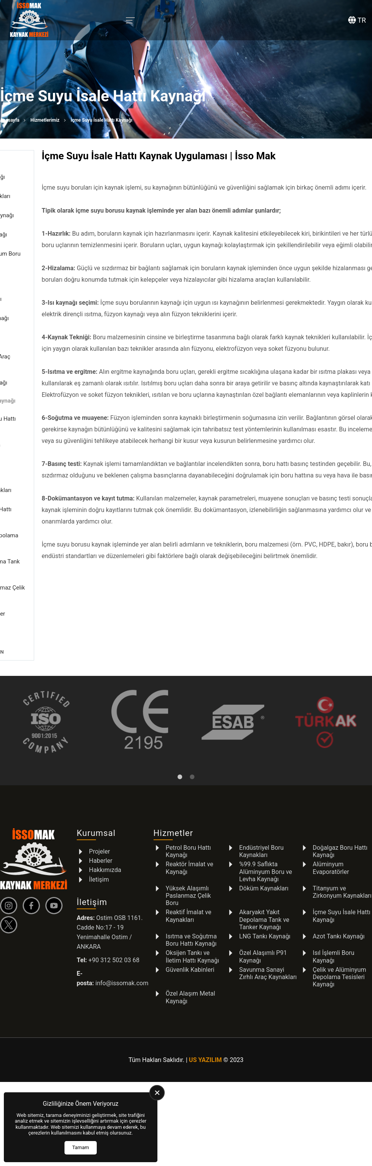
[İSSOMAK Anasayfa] (29, 20)
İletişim (99, 859)
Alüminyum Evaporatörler (331, 848)
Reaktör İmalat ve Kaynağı (189, 848)
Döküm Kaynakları (263, 868)
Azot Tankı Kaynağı (339, 916)
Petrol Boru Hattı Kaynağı (188, 831)
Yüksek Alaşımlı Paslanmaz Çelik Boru (188, 876)
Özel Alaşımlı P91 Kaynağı (263, 936)
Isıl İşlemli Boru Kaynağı (334, 936)
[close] (157, 1092)
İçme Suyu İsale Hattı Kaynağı (341, 896)
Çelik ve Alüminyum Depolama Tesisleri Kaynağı (339, 957)
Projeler (99, 831)
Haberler (100, 840)
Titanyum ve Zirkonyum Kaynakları (342, 872)
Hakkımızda (105, 850)
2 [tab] (192, 756)
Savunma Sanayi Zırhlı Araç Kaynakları (268, 953)
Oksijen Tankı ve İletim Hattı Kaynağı (192, 936)
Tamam (80, 1147)
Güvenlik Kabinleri (190, 949)
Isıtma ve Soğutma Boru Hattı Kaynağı (191, 920)
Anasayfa (9, 120)
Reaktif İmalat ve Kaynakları (189, 896)
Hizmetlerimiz (45, 120)
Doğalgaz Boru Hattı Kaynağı (340, 831)
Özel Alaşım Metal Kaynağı (190, 977)
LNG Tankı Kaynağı (265, 916)
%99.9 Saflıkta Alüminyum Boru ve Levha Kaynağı (265, 851)
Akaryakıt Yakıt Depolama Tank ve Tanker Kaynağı (264, 899)
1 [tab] (180, 756)
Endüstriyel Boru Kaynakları (261, 831)
